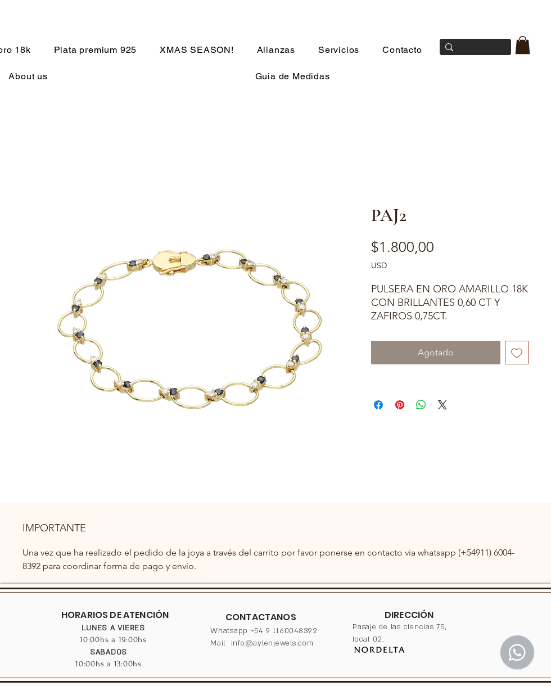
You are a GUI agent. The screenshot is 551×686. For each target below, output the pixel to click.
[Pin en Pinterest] (400, 405)
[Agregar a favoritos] (517, 352)
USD (379, 265)
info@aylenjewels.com (272, 643)
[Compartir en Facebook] (378, 405)
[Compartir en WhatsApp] (421, 405)
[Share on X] (442, 405)
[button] (522, 45)
